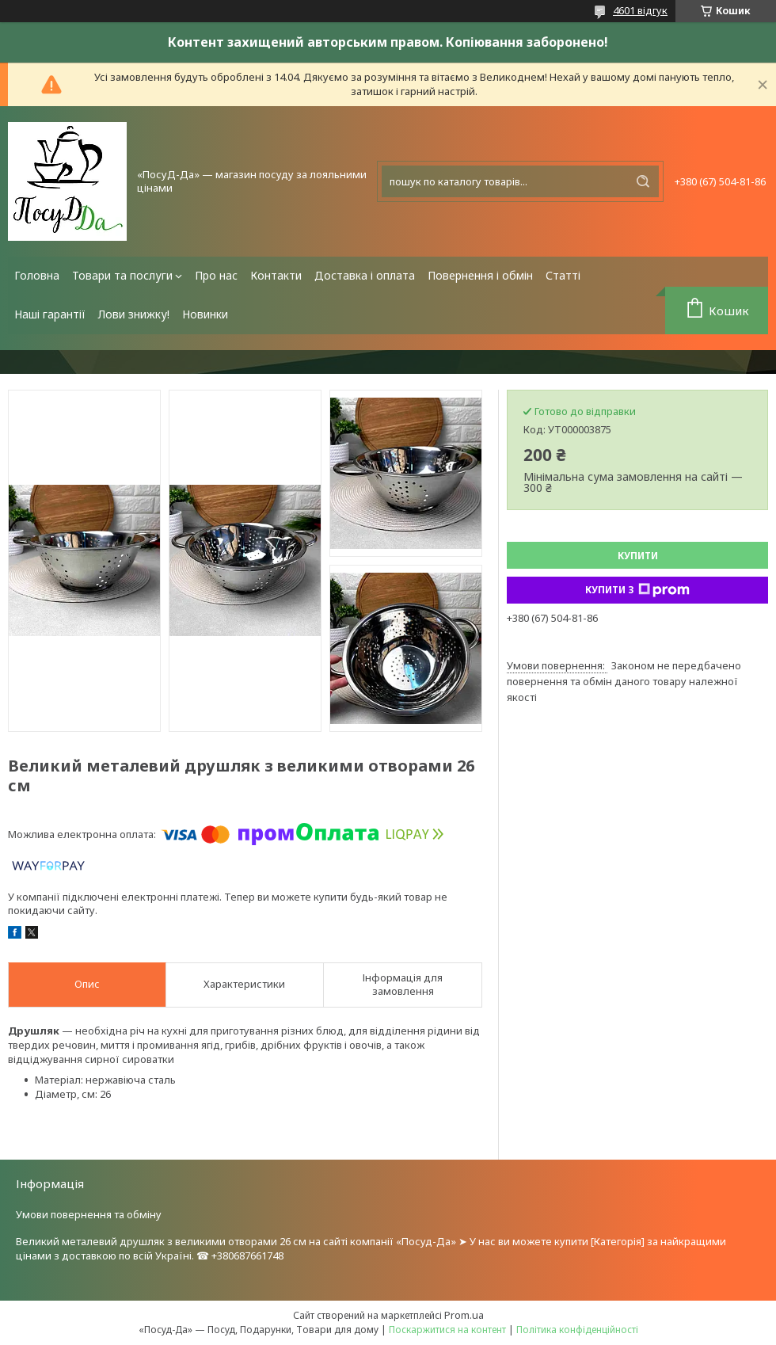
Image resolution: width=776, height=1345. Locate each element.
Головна (36, 275)
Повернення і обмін (480, 275)
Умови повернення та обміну (89, 1214)
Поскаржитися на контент (447, 1329)
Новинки (205, 314)
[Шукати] (643, 181)
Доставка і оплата (364, 275)
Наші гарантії (50, 314)
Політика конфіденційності (577, 1329)
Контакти (276, 275)
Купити (638, 555)
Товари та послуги (122, 275)
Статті (563, 275)
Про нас (216, 275)
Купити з (637, 590)
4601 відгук (640, 10)
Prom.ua (464, 1315)
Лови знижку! (133, 314)
